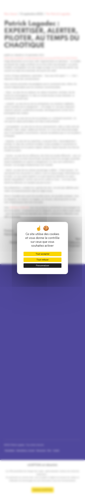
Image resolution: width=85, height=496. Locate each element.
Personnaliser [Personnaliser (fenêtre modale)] (42, 265)
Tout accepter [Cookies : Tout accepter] (42, 253)
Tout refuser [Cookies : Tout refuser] (42, 259)
